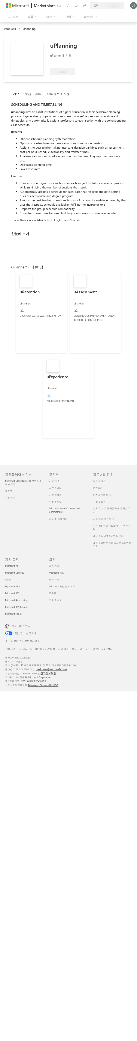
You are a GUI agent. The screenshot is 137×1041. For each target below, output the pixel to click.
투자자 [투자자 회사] (52, 593)
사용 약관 (63, 649)
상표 (74, 649)
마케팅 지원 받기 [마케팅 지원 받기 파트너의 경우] (102, 494)
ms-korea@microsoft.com (51, 669)
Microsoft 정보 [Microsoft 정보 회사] (56, 572)
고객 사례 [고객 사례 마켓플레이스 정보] (10, 498)
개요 (16, 94)
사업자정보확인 (47, 673)
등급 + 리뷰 (33, 94)
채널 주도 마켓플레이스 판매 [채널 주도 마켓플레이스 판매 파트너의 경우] (108, 535)
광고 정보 (84, 649)
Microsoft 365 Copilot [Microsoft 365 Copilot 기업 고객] (16, 607)
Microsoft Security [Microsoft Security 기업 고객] (14, 572)
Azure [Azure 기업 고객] (8, 579)
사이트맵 (11, 649)
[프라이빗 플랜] (84, 5)
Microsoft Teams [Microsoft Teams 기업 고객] (13, 613)
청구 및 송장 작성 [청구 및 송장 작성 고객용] (58, 518)
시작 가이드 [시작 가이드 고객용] (55, 487)
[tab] (17, 93)
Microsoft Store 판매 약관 (43, 685)
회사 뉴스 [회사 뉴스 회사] (54, 579)
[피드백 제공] (59, 5)
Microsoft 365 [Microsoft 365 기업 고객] (12, 593)
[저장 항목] (76, 5)
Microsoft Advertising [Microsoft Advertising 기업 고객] (16, 600)
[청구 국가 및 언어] (107, 5)
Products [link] (10, 29)
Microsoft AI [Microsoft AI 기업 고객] (11, 565)
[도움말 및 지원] (67, 5)
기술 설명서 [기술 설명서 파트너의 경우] (99, 501)
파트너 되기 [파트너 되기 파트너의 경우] (99, 480)
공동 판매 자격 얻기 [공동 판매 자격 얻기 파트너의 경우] (103, 518)
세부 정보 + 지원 (58, 94)
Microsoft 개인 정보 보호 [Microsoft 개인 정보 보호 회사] (62, 586)
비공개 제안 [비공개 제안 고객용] (55, 501)
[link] (41, 312)
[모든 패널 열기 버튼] (13, 16)
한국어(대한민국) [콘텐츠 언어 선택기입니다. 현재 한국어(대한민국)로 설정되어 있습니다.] (21, 626)
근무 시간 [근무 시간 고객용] (54, 480)
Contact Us (25, 649)
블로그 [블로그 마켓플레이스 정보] (8, 491)
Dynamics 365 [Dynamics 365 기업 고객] (12, 586)
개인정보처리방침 (44, 649)
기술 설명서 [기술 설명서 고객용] (55, 494)
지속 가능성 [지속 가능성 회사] (55, 600)
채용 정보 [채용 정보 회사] (54, 565)
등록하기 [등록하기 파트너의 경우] (98, 487)
